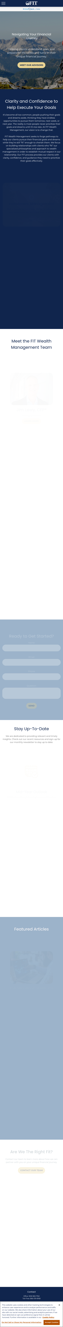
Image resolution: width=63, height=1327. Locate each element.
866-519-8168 (35, 1299)
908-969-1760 (34, 1296)
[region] (31, 1314)
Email (31, 657)
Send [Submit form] (31, 706)
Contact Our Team (31, 1170)
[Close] (59, 1304)
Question (31, 686)
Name (31, 643)
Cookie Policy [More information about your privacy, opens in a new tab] (48, 1317)
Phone (31, 671)
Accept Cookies (51, 1322)
